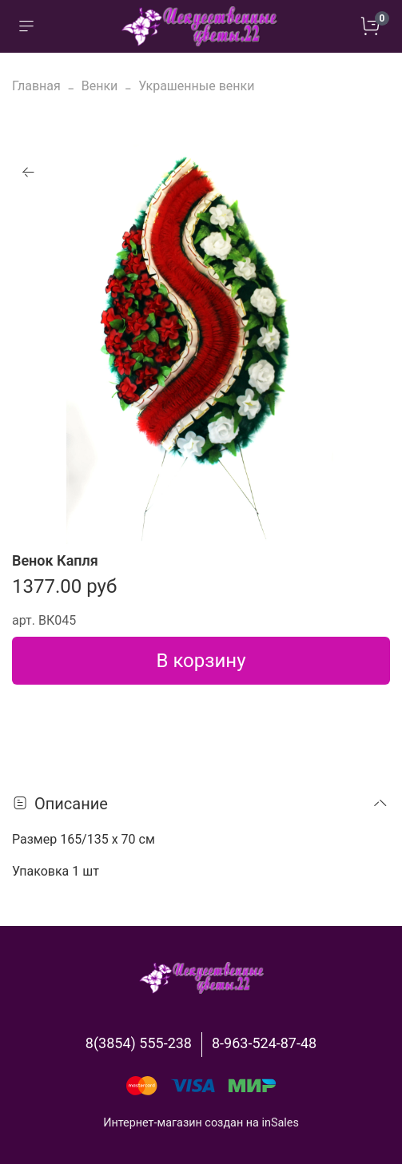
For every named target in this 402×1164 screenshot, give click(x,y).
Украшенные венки (196, 85)
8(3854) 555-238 (139, 1043)
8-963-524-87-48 (264, 1043)
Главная (36, 85)
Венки (100, 85)
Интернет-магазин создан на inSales (201, 1123)
